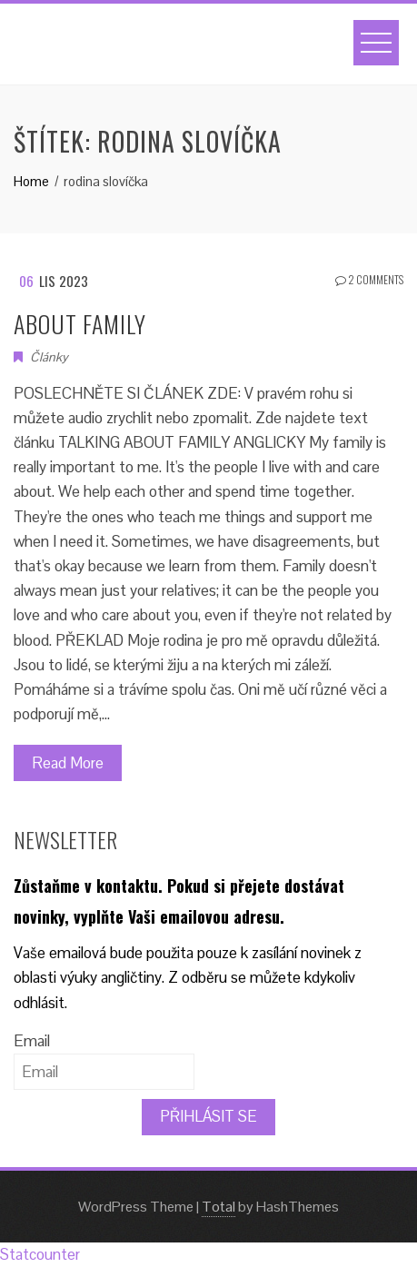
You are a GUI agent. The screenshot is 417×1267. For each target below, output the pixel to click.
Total (218, 1206)
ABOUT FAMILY (80, 323)
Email (32, 1041)
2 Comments (369, 279)
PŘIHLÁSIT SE (208, 1116)
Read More (68, 763)
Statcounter (40, 1254)
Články (49, 357)
